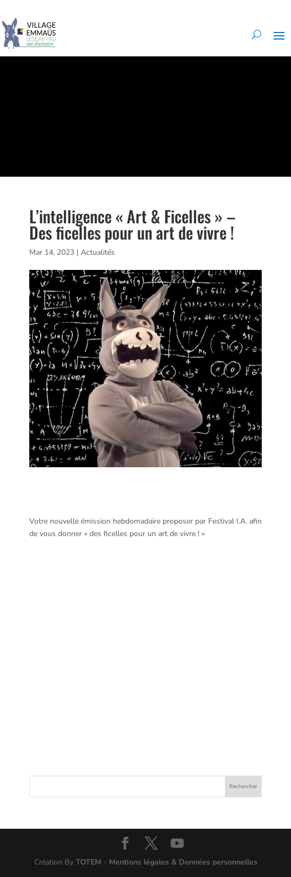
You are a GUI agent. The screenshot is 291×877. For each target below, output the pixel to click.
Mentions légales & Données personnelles (183, 862)
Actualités (98, 252)
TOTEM (88, 862)
